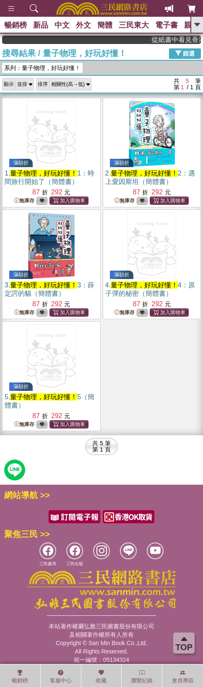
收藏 (101, 676)
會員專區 (183, 676)
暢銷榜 (15, 25)
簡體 (104, 25)
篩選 (185, 53)
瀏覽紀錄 (142, 676)
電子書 (166, 25)
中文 (62, 25)
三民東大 (134, 25)
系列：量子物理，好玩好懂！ (42, 68)
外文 (83, 25)
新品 (40, 25)
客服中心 (61, 676)
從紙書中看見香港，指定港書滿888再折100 (180, 39)
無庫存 (24, 200)
